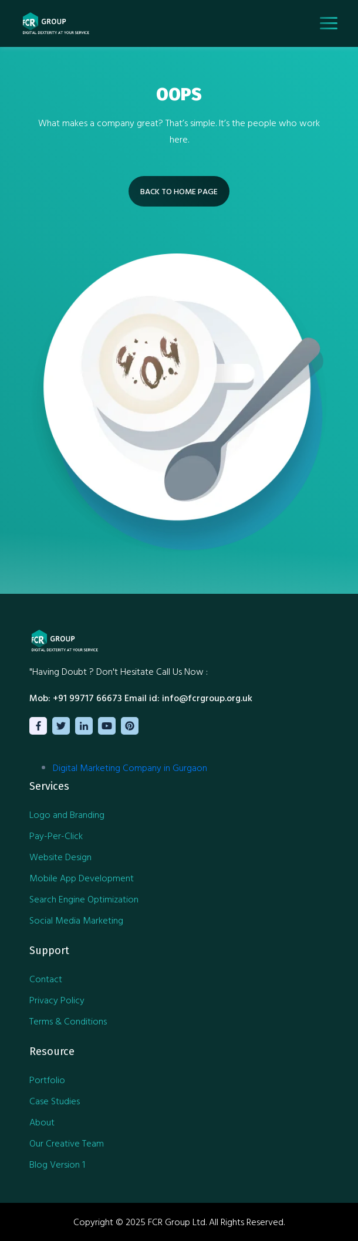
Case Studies (54, 1101)
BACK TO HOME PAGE (179, 191)
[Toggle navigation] (328, 23)
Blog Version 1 (57, 1164)
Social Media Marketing (76, 920)
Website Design (60, 857)
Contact (45, 979)
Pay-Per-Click (56, 836)
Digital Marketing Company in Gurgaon (130, 767)
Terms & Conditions (68, 1021)
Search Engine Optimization (84, 899)
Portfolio (47, 1080)
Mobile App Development (81, 878)
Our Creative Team (66, 1143)
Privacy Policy (57, 1000)
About (42, 1122)
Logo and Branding (66, 814)
